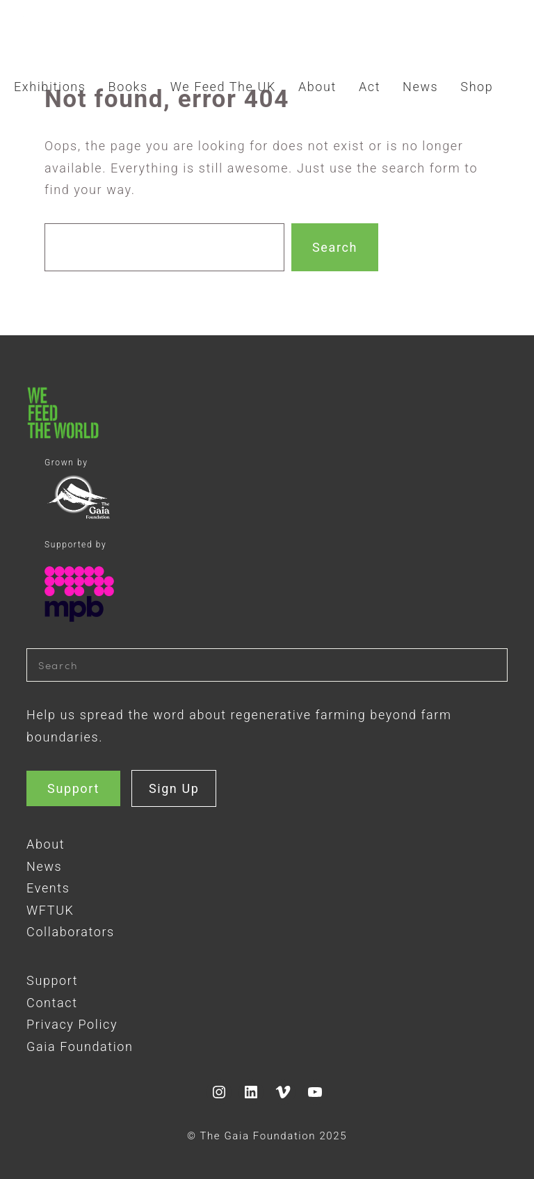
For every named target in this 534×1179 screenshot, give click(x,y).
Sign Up (174, 788)
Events (48, 888)
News (44, 866)
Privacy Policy (72, 1024)
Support (73, 788)
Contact (51, 1002)
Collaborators (70, 931)
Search (334, 247)
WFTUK (50, 910)
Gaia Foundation (79, 1046)
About (45, 844)
